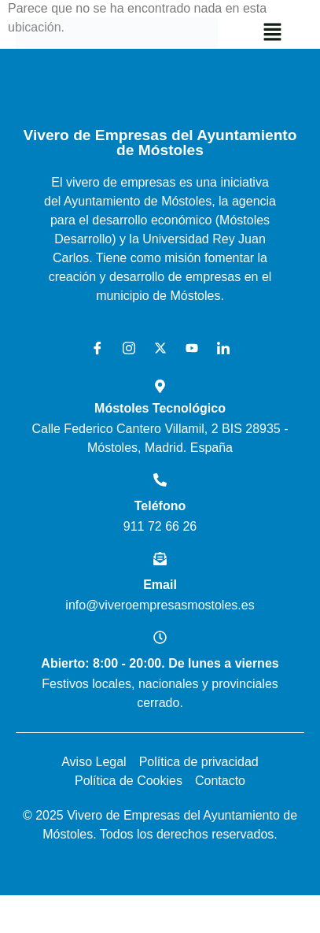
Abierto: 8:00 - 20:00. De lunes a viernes (159, 663)
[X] (155, 349)
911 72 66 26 (160, 526)
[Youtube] (186, 349)
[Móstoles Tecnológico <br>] (160, 386)
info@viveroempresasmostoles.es (159, 605)
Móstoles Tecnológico (160, 408)
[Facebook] (92, 349)
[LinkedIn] (218, 349)
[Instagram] (123, 349)
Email (160, 584)
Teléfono (160, 506)
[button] (273, 33)
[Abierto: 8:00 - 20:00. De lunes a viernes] (160, 637)
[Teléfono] (160, 480)
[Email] (160, 558)
